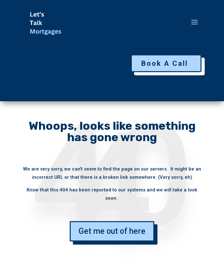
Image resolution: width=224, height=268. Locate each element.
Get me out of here (112, 231)
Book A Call (164, 63)
